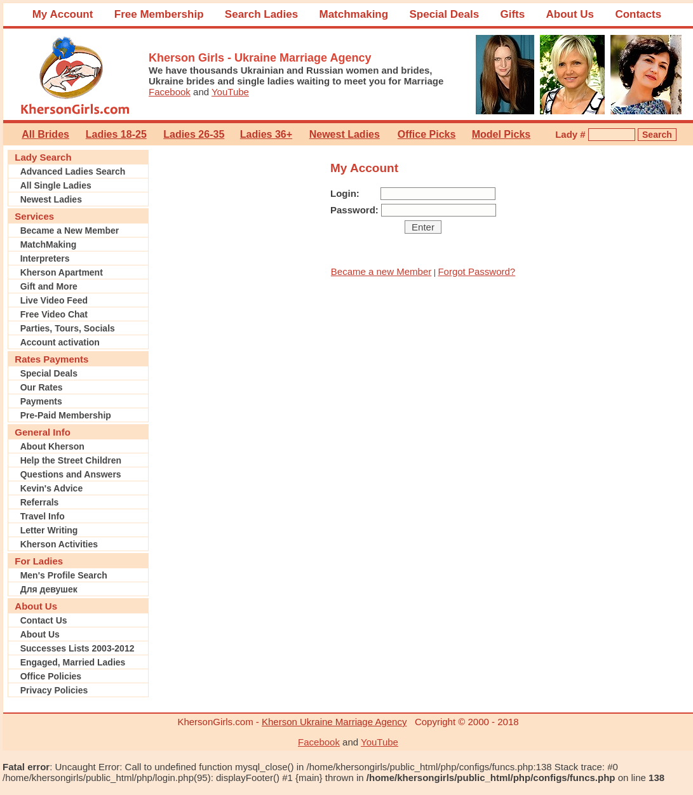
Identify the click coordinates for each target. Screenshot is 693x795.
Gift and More (48, 286)
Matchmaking (353, 14)
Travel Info (42, 516)
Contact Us (43, 620)
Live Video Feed (54, 300)
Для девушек (48, 589)
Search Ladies (261, 14)
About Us (570, 14)
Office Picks (427, 134)
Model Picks (501, 134)
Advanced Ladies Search (73, 171)
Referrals (39, 502)
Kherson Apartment (61, 272)
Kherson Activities (59, 544)
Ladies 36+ (266, 134)
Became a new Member (381, 271)
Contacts (638, 14)
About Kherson (52, 446)
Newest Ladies (344, 134)
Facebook (170, 91)
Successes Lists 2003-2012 (77, 648)
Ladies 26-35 (193, 134)
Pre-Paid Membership (65, 415)
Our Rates (41, 387)
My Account (62, 14)
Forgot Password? (476, 271)
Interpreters (45, 258)
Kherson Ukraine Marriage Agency (334, 721)
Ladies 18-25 (116, 134)
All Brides (45, 134)
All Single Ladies (55, 185)
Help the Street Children (70, 460)
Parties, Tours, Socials (67, 328)
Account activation (60, 342)
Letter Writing (49, 530)
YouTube (230, 91)
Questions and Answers (70, 474)
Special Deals (444, 14)
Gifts (512, 14)
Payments (41, 401)
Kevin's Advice (51, 488)
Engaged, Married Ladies (73, 662)
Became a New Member (69, 230)
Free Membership (159, 14)
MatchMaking (48, 244)
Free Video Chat (54, 314)
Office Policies (50, 676)
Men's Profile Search (63, 575)
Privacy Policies (54, 690)
